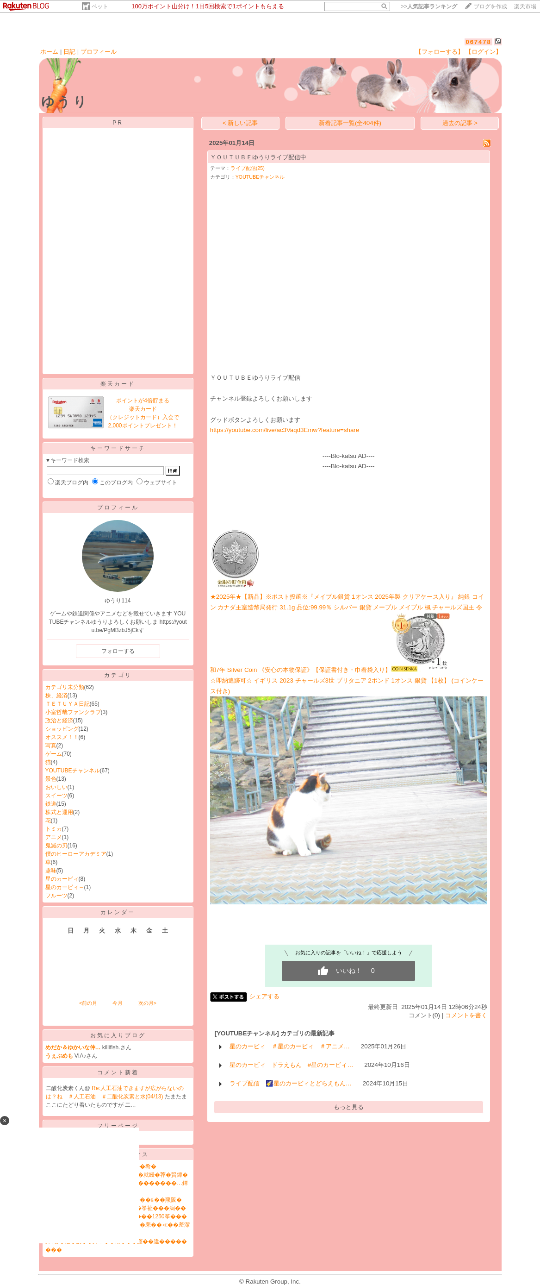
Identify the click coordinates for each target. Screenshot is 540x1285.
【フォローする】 (440, 51)
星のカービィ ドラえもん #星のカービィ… (292, 1064)
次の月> (147, 1003)
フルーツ (56, 895)
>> (429, 6)
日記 (69, 51)
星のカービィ (62, 879)
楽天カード (117, 384)
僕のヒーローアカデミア (75, 854)
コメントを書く (466, 1015)
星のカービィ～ (64, 887)
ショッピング (62, 729)
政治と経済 (59, 720)
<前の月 (88, 1003)
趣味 (50, 870)
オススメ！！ (62, 737)
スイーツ (56, 795)
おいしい (56, 787)
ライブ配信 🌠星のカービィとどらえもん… (291, 1083)
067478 (478, 41)
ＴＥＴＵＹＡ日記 (67, 704)
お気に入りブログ (118, 1035)
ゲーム (53, 754)
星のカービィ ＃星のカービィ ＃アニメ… (290, 1046)
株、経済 (56, 695)
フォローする (118, 651)
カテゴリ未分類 (64, 687)
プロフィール (99, 51)
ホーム (49, 51)
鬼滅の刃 (56, 845)
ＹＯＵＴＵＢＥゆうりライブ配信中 (258, 157)
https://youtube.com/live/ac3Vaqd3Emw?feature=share (284, 429)
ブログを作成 (490, 6)
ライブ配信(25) (247, 168)
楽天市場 (525, 6)
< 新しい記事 (240, 122)
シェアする (264, 996)
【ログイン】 (484, 51)
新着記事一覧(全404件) (350, 122)
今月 (117, 1003)
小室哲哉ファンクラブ (73, 712)
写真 (50, 745)
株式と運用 (59, 812)
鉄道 (50, 804)
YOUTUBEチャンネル (72, 770)
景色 (50, 779)
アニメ (53, 837)
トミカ (53, 829)
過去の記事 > (460, 122)
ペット (100, 6)
